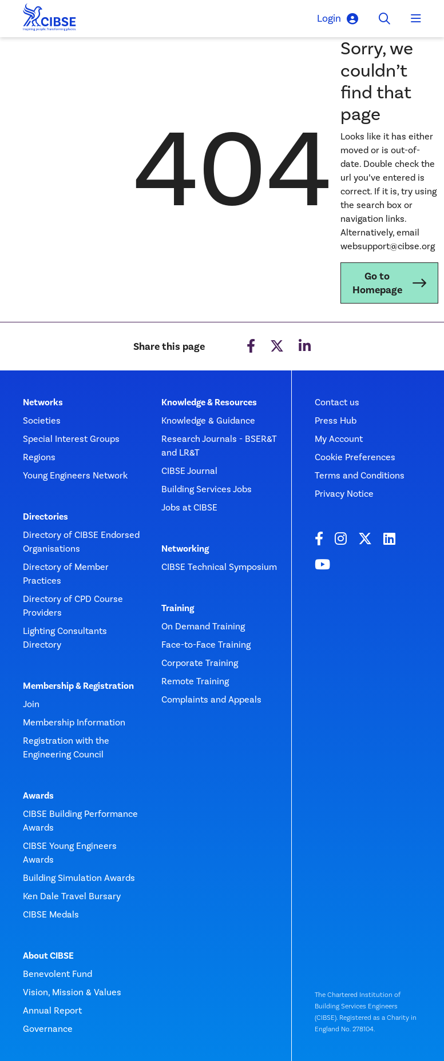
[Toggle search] (384, 19)
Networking (185, 549)
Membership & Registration (78, 686)
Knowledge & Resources (209, 402)
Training (177, 608)
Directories (45, 516)
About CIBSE (48, 956)
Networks (43, 402)
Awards (38, 795)
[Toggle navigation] (416, 19)
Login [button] (337, 18)
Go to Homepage (377, 283)
